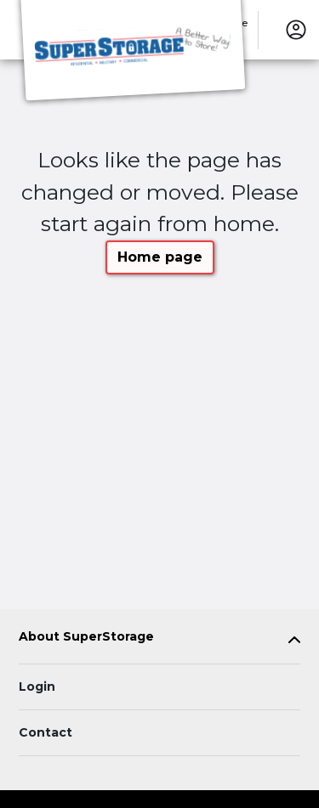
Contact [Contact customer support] (45, 732)
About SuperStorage (86, 637)
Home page (159, 257)
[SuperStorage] (133, 53)
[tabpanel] (159, 640)
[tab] (159, 640)
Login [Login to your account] (37, 686)
